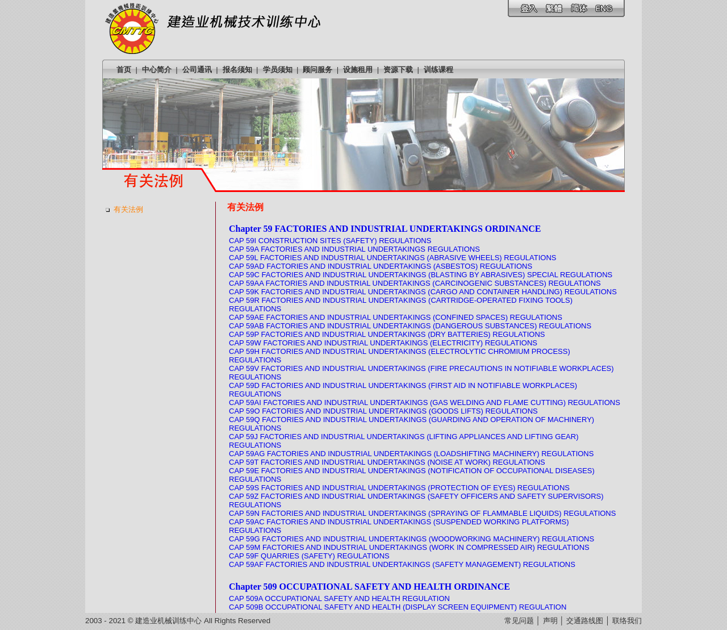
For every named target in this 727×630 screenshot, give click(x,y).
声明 (550, 620)
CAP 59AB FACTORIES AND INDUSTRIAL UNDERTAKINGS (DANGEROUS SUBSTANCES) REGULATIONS (410, 326)
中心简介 (157, 69)
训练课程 (438, 69)
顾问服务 (317, 69)
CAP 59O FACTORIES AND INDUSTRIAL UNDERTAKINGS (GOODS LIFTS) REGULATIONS (383, 411)
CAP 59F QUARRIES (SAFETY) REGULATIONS (309, 556)
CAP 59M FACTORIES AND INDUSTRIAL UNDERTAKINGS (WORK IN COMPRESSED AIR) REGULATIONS (409, 547)
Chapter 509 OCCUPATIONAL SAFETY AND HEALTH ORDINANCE (369, 586)
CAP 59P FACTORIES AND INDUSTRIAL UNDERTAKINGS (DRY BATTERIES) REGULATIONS (387, 334)
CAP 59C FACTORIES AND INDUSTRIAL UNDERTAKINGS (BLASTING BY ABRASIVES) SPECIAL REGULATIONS (420, 274)
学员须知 (278, 69)
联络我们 (627, 620)
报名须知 (237, 69)
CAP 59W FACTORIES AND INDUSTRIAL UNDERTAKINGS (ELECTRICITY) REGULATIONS (383, 343)
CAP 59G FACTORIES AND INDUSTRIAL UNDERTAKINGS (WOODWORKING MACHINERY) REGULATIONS (411, 539)
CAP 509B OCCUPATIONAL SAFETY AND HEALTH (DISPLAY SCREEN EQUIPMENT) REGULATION (397, 607)
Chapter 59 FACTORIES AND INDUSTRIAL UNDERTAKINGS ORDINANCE (385, 228)
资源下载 (398, 69)
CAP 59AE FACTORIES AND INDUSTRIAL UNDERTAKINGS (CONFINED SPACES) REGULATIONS (395, 317)
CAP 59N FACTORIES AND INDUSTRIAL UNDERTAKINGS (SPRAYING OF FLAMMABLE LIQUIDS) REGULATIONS (422, 513)
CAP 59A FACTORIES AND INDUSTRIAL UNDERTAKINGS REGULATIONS (354, 249)
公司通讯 (197, 69)
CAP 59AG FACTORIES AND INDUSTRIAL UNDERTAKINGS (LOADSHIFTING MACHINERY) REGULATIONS (411, 453)
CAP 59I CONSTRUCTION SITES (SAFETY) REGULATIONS (330, 240)
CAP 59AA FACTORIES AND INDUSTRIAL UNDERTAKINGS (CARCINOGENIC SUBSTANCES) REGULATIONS (415, 283)
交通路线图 (584, 620)
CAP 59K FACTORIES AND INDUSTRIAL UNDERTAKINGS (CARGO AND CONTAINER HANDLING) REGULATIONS (423, 291)
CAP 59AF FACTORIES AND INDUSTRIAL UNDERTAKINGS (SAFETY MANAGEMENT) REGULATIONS (402, 564)
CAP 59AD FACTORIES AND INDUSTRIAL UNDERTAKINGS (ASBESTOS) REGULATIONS (380, 266)
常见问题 (519, 620)
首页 (123, 69)
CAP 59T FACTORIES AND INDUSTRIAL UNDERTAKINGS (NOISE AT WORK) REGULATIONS (387, 462)
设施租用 (358, 69)
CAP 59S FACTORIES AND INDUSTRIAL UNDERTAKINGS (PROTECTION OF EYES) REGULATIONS (399, 487)
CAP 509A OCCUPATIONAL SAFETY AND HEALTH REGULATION (339, 598)
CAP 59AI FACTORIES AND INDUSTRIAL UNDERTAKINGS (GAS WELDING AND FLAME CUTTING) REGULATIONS (424, 402)
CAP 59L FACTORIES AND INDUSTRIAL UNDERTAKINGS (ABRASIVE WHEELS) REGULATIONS (392, 257)
